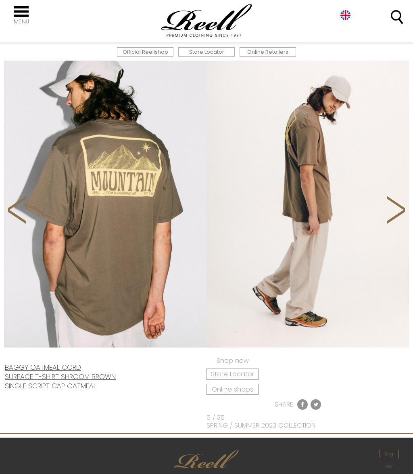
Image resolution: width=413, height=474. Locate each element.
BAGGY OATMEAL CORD (43, 367)
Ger (389, 466)
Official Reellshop (145, 52)
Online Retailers (267, 52)
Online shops (232, 389)
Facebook (302, 404)
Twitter (316, 404)
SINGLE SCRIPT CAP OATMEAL (50, 386)
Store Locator (206, 52)
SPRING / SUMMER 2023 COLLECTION (260, 425)
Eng (345, 15)
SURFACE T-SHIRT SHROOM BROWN (60, 376)
